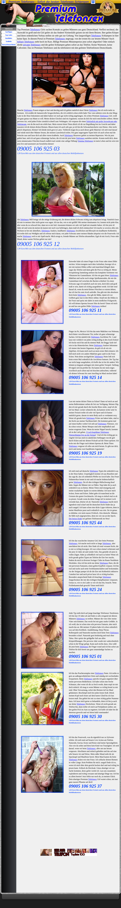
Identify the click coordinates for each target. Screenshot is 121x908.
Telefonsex (35, 29)
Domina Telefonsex (85, 141)
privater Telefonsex (32, 44)
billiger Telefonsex (25, 41)
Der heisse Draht (75, 519)
